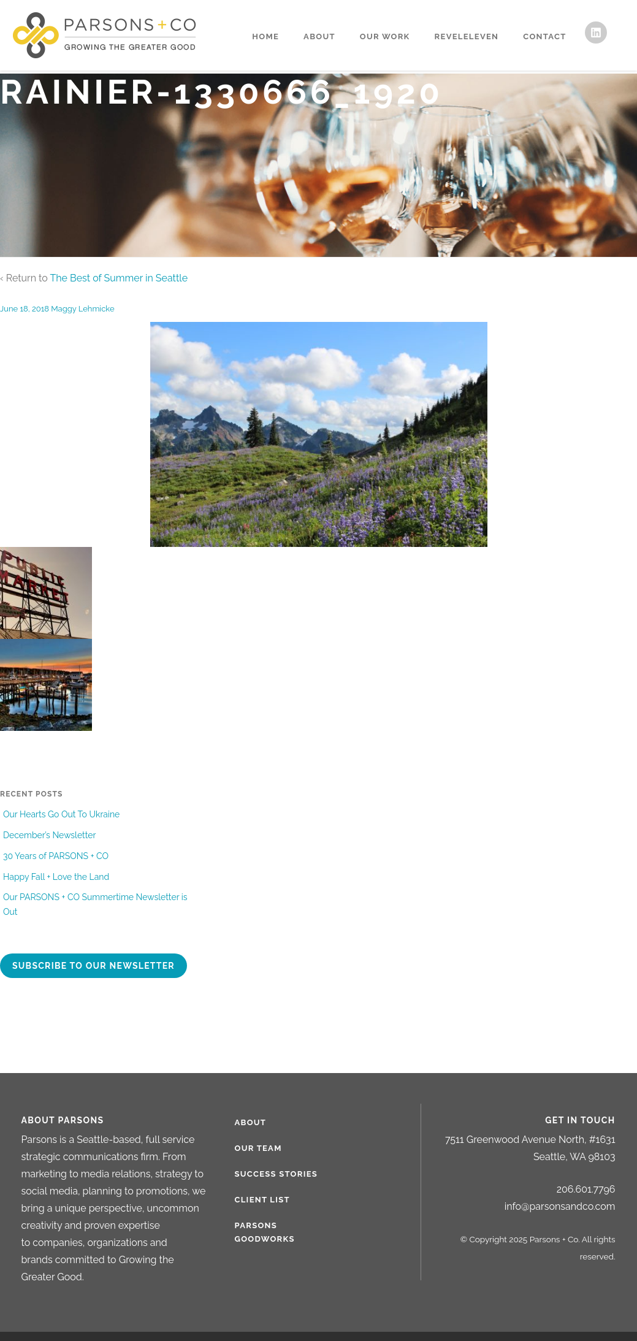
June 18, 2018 (24, 308)
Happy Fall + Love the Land (56, 877)
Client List (262, 1199)
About (319, 36)
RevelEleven (467, 36)
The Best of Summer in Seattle (119, 278)
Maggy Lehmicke (82, 308)
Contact (544, 36)
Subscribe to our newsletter (93, 966)
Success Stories (276, 1174)
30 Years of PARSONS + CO (56, 856)
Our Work (385, 36)
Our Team (258, 1148)
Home (265, 36)
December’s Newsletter (49, 835)
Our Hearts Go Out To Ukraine (61, 814)
